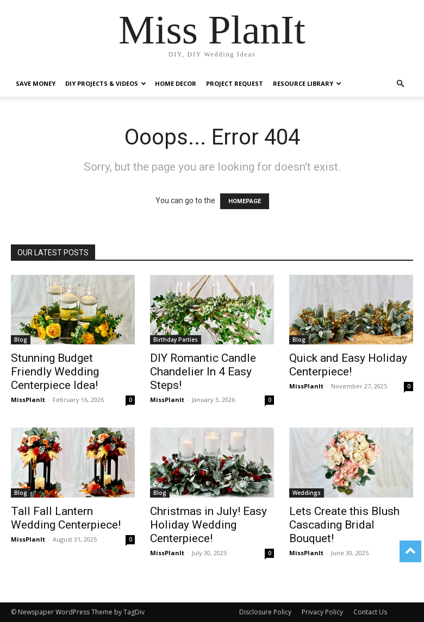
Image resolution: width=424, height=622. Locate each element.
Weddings (306, 493)
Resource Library (307, 83)
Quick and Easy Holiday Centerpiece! (348, 364)
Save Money (35, 83)
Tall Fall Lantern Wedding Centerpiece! (66, 518)
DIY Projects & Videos (105, 83)
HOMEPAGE (244, 201)
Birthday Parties (175, 339)
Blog (20, 339)
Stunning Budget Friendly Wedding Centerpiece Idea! (55, 371)
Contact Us (370, 612)
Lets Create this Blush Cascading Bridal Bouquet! (344, 525)
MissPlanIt (28, 399)
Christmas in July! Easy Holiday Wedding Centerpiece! (208, 525)
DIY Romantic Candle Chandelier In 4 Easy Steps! (203, 371)
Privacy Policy (322, 612)
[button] (400, 84)
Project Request (234, 83)
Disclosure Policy (265, 612)
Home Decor (175, 83)
